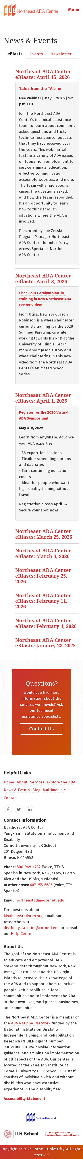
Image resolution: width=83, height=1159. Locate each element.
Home (9, 782)
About (22, 782)
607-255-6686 (41, 885)
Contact (11, 798)
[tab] (41, 10)
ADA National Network (30, 1023)
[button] (73, 10)
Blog (36, 790)
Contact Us (41, 729)
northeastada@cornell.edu (39, 900)
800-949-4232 (29, 867)
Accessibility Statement (24, 1098)
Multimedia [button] (53, 790)
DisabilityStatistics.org (23, 916)
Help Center (22, 933)
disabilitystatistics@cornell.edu (32, 927)
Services (37, 782)
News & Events (17, 790)
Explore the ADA (61, 782)
